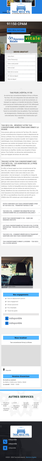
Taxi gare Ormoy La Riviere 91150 (25, 405)
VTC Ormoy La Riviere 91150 (5, 404)
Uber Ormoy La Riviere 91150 (16, 407)
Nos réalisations (16, 30)
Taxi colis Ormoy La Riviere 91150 (35, 405)
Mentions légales (31, 457)
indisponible (13, 318)
